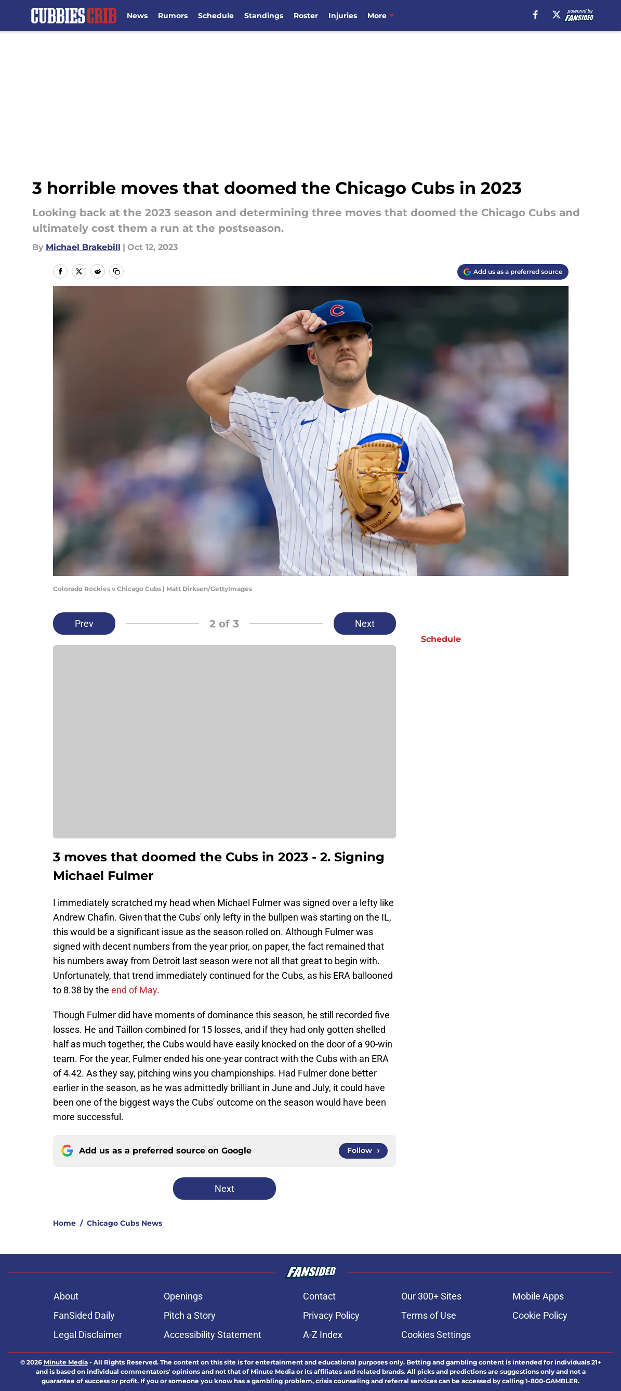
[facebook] (535, 14)
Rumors (173, 15)
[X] (556, 14)
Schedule (216, 15)
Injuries (342, 15)
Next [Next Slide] (365, 623)
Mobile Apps (538, 1296)
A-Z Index (322, 1334)
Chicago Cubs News (124, 1223)
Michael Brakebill (83, 247)
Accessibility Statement (212, 1334)
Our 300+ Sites (431, 1296)
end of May (134, 990)
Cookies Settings (436, 1334)
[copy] (116, 271)
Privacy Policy (331, 1315)
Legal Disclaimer (88, 1334)
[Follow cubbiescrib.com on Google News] (363, 1151)
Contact (319, 1296)
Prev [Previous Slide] (84, 623)
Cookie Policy (539, 1315)
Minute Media (66, 1362)
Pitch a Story (190, 1315)
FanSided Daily (84, 1315)
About (66, 1296)
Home (64, 1223)
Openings (183, 1296)
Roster (306, 15)
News (137, 15)
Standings (263, 15)
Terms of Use (428, 1315)
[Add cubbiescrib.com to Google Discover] (513, 272)
